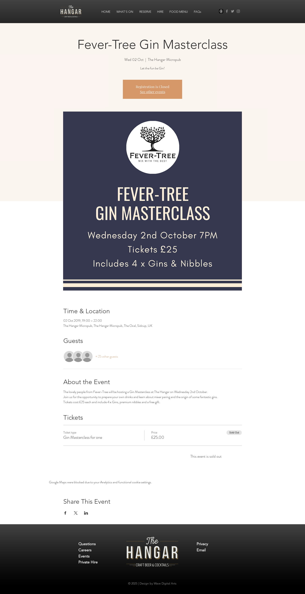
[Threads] (221, 11)
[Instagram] (238, 11)
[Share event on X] (76, 513)
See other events (152, 91)
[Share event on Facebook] (65, 513)
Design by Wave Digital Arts (158, 583)
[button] (124, 11)
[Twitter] (232, 11)
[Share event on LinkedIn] (86, 513)
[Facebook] (227, 11)
